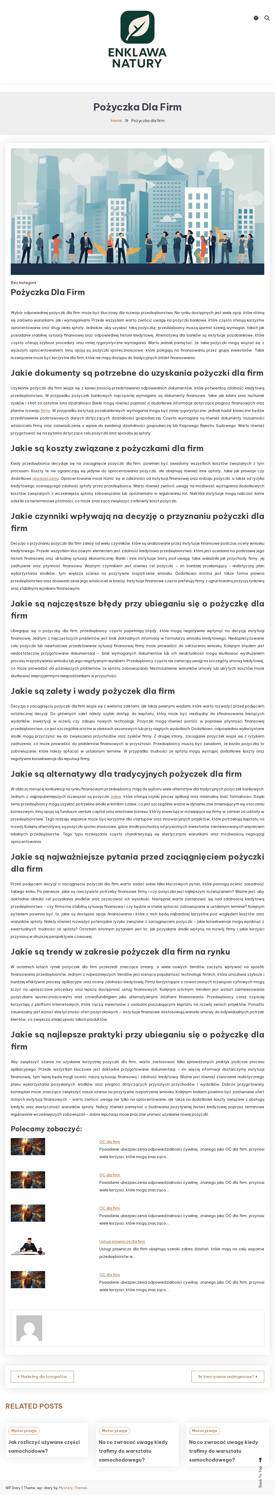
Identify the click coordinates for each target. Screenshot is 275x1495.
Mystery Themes (73, 1488)
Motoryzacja (24, 1442)
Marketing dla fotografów (44, 1376)
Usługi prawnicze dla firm (122, 1241)
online (116, 796)
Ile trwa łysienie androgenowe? (226, 1376)
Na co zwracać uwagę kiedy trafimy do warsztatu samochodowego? (133, 1462)
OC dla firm (109, 1141)
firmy (45, 410)
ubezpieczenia (45, 478)
